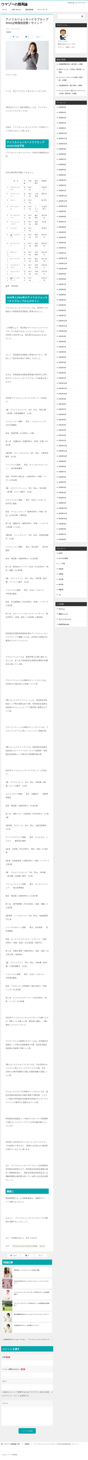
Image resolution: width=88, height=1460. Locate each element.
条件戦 (61, 584)
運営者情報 (29, 9)
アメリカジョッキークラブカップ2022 (25, 1246)
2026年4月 (62, 112)
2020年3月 (62, 492)
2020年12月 (63, 446)
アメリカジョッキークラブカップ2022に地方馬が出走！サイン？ (40, 1339)
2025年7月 (62, 159)
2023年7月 (62, 284)
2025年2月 (62, 185)
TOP (12, 1444)
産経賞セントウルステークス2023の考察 (27, 1270)
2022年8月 (62, 341)
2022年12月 (63, 321)
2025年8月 (62, 154)
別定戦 (9, 32)
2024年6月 (62, 227)
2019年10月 (63, 518)
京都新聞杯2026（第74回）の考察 (71, 64)
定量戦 (61, 574)
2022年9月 (62, 336)
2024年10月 (63, 206)
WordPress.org (64, 624)
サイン (42, 1246)
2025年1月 (62, 190)
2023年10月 (63, 269)
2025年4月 (62, 175)
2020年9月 (62, 461)
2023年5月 (62, 295)
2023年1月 (62, 315)
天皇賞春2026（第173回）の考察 (70, 85)
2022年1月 (62, 378)
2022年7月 (62, 347)
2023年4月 (62, 300)
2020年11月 (63, 451)
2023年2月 (62, 310)
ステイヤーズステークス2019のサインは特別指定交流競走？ (31, 1304)
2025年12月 (63, 133)
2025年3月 (62, 180)
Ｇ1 (60, 595)
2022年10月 (63, 331)
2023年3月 (62, 305)
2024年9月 (62, 211)
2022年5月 (62, 357)
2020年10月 (63, 456)
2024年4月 (62, 237)
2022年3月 (62, 367)
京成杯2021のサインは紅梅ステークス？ (27, 1325)
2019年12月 (63, 508)
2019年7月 (62, 534)
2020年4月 (62, 487)
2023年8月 (62, 279)
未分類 (61, 579)
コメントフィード (65, 619)
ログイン (62, 609)
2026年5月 (62, 107)
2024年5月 (62, 232)
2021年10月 (63, 393)
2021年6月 (62, 414)
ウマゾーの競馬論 (15, 3)
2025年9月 (62, 149)
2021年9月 (62, 399)
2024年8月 (62, 216)
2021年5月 (62, 419)
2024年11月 (63, 201)
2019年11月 (63, 513)
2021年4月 (62, 425)
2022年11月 (63, 326)
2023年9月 (62, 274)
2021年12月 (63, 383)
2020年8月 (62, 466)
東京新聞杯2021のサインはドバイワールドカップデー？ (31, 1314)
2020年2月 (62, 498)
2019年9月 (62, 524)
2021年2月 (62, 435)
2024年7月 (62, 222)
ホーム (4, 9)
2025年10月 (63, 144)
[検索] (71, 16)
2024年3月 (62, 243)
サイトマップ (42, 9)
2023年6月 (62, 289)
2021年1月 (62, 440)
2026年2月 (62, 123)
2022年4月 (62, 362)
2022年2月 (62, 373)
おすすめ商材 (63, 558)
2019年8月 (62, 529)
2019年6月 (62, 539)
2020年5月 (62, 482)
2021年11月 (63, 388)
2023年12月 (63, 258)
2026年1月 (62, 128)
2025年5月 (62, 170)
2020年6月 (62, 477)
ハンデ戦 (62, 563)
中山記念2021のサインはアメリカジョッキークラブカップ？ (31, 1282)
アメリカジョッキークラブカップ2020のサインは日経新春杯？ (31, 1293)
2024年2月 (62, 248)
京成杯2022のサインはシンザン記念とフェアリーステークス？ (15, 1339)
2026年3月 (62, 117)
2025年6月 (62, 164)
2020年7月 (62, 472)
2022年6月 (62, 352)
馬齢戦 (61, 589)
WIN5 (61, 553)
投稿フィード (63, 614)
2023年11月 (63, 263)
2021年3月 (62, 430)
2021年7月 (62, 409)
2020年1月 (62, 503)
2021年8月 (62, 404)
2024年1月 (62, 253)
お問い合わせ (16, 9)
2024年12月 (63, 196)
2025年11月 (63, 138)
